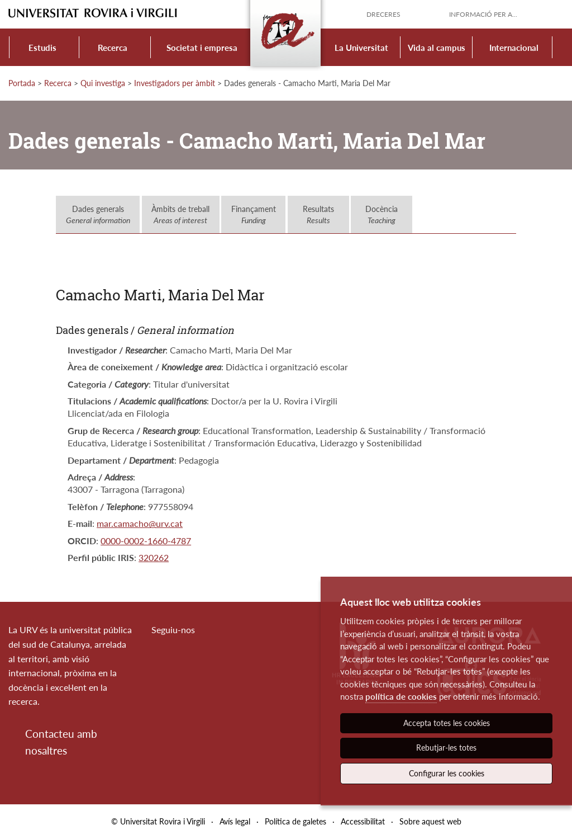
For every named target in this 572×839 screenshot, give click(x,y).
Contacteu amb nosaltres (61, 742)
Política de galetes (295, 821)
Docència (381, 214)
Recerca (112, 48)
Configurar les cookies (446, 773)
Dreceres (383, 14)
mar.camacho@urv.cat (140, 523)
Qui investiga (102, 83)
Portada (21, 83)
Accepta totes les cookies (446, 723)
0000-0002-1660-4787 (146, 540)
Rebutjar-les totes (446, 747)
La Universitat (361, 48)
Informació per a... (483, 14)
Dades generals (98, 214)
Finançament (253, 214)
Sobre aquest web (430, 821)
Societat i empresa (201, 48)
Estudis (42, 48)
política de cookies (401, 696)
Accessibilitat (363, 821)
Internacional (513, 48)
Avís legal (235, 821)
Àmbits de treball (180, 214)
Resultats (318, 214)
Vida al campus (436, 48)
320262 (154, 557)
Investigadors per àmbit (174, 83)
